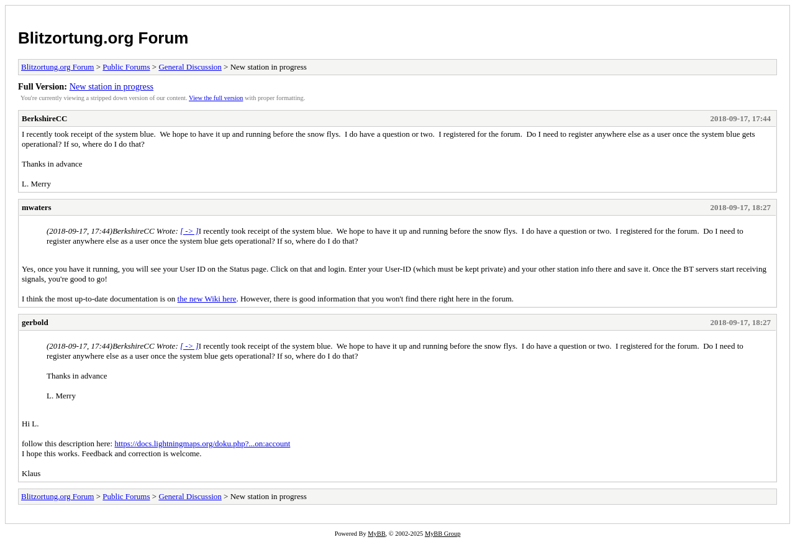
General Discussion (189, 66)
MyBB (376, 533)
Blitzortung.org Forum (103, 38)
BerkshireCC (44, 118)
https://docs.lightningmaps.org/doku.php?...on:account (202, 443)
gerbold (35, 322)
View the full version (216, 97)
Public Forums (126, 66)
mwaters (37, 207)
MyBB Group (442, 533)
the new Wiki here (207, 298)
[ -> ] (189, 231)
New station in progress (111, 86)
